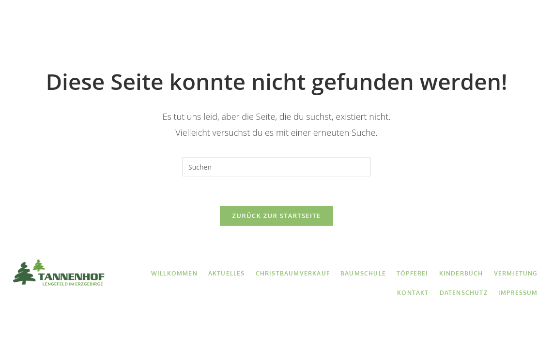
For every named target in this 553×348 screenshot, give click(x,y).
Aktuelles (141, 25)
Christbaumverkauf (210, 25)
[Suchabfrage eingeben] (276, 166)
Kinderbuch (395, 25)
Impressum (518, 292)
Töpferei (340, 25)
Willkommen (84, 25)
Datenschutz (464, 292)
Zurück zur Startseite (276, 215)
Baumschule (285, 25)
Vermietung (454, 25)
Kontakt (507, 25)
